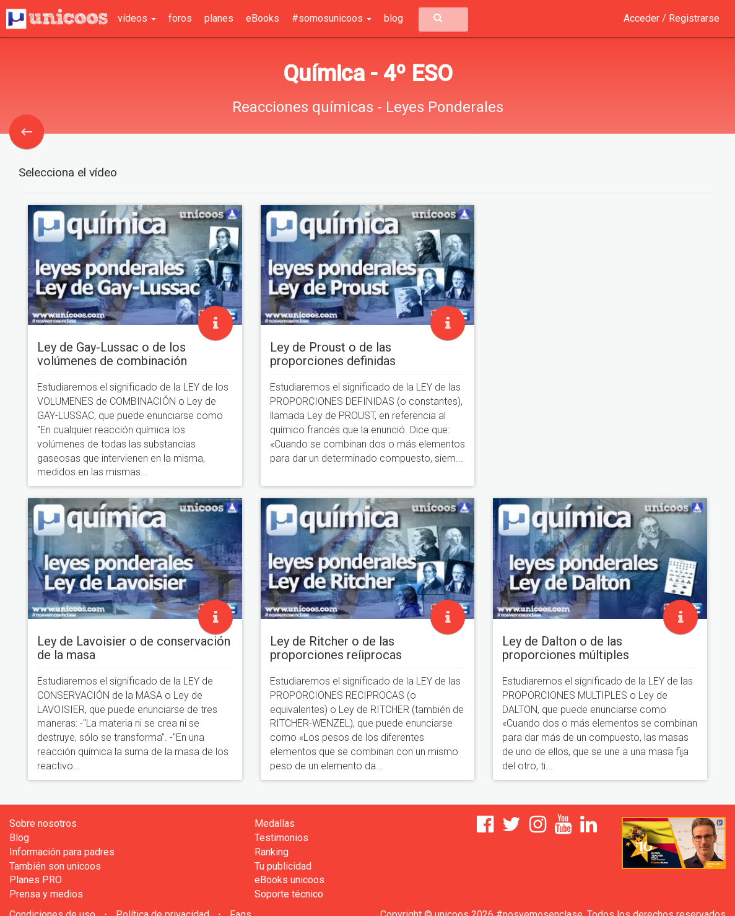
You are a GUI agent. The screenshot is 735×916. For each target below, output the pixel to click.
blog (393, 18)
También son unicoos (55, 866)
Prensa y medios (46, 894)
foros (180, 18)
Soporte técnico (288, 894)
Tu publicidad (282, 866)
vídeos (137, 18)
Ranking (271, 852)
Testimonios (281, 838)
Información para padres (62, 852)
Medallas (274, 823)
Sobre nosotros (43, 823)
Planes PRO (35, 880)
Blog (19, 838)
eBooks (262, 18)
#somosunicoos (332, 18)
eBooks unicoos (289, 880)
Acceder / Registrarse (672, 18)
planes (218, 18)
